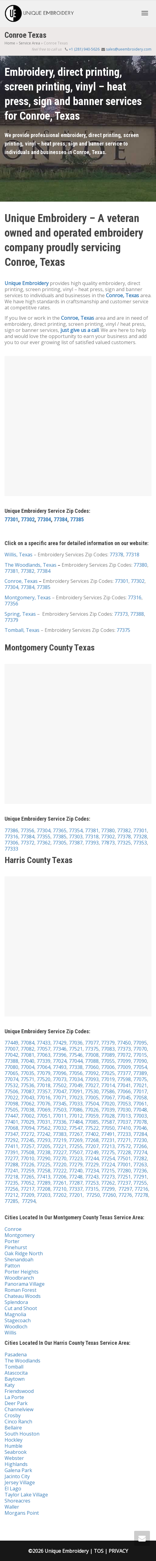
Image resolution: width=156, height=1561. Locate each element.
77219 (59, 1140)
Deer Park (16, 1403)
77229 (92, 1164)
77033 (76, 1103)
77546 (76, 1055)
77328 (140, 836)
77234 (92, 1170)
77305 (59, 842)
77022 (11, 1097)
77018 (43, 1085)
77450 (124, 1042)
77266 (140, 1146)
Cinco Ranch (18, 1421)
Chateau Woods (23, 1296)
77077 (92, 1042)
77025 (108, 1073)
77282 (140, 1158)
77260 (109, 1195)
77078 (140, 1122)
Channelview (19, 1409)
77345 (59, 1103)
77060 (92, 1067)
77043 (27, 1097)
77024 (59, 1061)
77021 (140, 1085)
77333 (11, 848)
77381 (11, 571)
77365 (59, 830)
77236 (140, 1170)
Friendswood (19, 1391)
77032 (59, 1128)
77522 (92, 1128)
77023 (76, 1097)
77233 (124, 1134)
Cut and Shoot (21, 1308)
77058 (140, 1097)
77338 (76, 1067)
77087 (27, 1091)
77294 (29, 1201)
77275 (108, 1152)
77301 (11, 519)
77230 (140, 1140)
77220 (59, 1164)
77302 (28, 519)
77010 (27, 1158)
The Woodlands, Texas (30, 565)
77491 (108, 1134)
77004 (27, 1067)
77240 (76, 1170)
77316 (134, 597)
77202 (59, 1195)
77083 (108, 1048)
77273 (108, 1176)
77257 (27, 1146)
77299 (108, 1189)
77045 (124, 1097)
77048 (140, 1109)
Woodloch (16, 1326)
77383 (59, 1134)
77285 (11, 1201)
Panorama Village (25, 1284)
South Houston (22, 1433)
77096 (59, 1073)
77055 (108, 1061)
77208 (43, 1189)
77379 (11, 620)
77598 (124, 1079)
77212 (11, 1195)
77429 (59, 1042)
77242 (43, 1134)
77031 (43, 1122)
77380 (140, 565)
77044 (76, 1061)
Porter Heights (22, 1271)
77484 (76, 1122)
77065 (11, 1073)
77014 (108, 1085)
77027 (92, 1085)
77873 (108, 842)
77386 (11, 830)
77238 (43, 1152)
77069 (43, 1109)
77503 (59, 1109)
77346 (59, 1048)
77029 (27, 1122)
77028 (108, 1115)
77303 (76, 836)
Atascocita (16, 1372)
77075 (140, 1079)
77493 (59, 1067)
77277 (11, 1158)
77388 (137, 614)
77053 (124, 1103)
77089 (108, 1055)
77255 (76, 1146)
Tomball (14, 1366)
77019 (108, 1079)
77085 (92, 1122)
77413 (43, 1176)
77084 (27, 1042)
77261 (59, 1182)
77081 (27, 1055)
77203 (43, 1195)
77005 (92, 1097)
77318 (132, 554)
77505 (11, 1109)
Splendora (16, 1302)
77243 (92, 1176)
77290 (43, 1158)
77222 (59, 1170)
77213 (108, 1146)
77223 (76, 1158)
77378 (116, 554)
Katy (10, 1385)
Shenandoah (19, 1259)
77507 (76, 1152)
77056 (76, 1073)
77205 (43, 1146)
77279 (76, 1164)
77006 (108, 1067)
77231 (108, 1140)
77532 (11, 1085)
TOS (98, 1551)
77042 (11, 1055)
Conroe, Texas (21, 581)
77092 (92, 1073)
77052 (27, 1182)
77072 (123, 1055)
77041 (124, 1085)
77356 (11, 603)
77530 (92, 1091)
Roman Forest (20, 1290)
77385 (77, 519)
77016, (44, 1097)
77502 (59, 1085)
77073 (59, 1079)
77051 (43, 1115)
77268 (92, 1140)
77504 (92, 1103)
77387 (76, 842)
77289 (43, 1182)
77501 (124, 1158)
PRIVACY (118, 1551)
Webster (14, 1458)
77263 (140, 1164)
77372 (27, 842)
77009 (123, 1067)
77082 (27, 1048)
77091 (76, 1091)
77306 (11, 842)
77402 (92, 1134)
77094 (27, 1128)
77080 (11, 1067)
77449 (11, 1042)
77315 (92, 1189)
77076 (43, 1103)
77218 (11, 1176)
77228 (124, 1152)
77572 (124, 1146)
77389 (140, 1073)
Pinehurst (16, 1247)
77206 (59, 1176)
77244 (92, 1158)
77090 (140, 1061)
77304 (44, 519)
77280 (124, 1170)
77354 (76, 830)
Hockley (13, 1439)
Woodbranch (19, 1277)
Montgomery (20, 1235)
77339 (43, 1061)
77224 (108, 1164)
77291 (140, 1176)
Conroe (13, 1229)
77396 (59, 1055)
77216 (141, 1189)
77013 (124, 1115)
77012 (76, 1115)
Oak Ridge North (24, 1253)
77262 (108, 1182)
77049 (76, 1085)
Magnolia (15, 1314)
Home (10, 43)
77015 (140, 1055)
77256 (11, 1189)
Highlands (16, 1464)
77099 (124, 1061)
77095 (140, 1042)
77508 (27, 1152)
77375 (123, 630)
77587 (108, 1122)
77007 (11, 1048)
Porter (12, 1241)
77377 (124, 1073)
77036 (76, 1042)
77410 (124, 1128)
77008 (92, 1055)
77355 (43, 836)
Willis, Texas (18, 554)
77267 (76, 1134)
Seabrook (16, 1452)
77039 (108, 1109)
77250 (93, 1195)
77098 (11, 1103)
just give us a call (79, 330)
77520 (43, 1079)
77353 (140, 842)
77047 (59, 1091)
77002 (27, 1115)
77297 (125, 1189)
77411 (11, 1146)
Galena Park (18, 1470)
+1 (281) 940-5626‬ (84, 49)
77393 (92, 842)
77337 (76, 1189)
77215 (108, 1170)
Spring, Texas (20, 614)
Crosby (13, 1415)
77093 (92, 1079)
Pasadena (16, 1354)
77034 (76, 1079)
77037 (124, 1122)
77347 (11, 1134)
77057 (43, 1048)
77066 (124, 1091)
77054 (139, 1067)
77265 (27, 1176)
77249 (92, 1152)
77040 (26, 1061)
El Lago (13, 1488)
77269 (76, 1140)
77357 (43, 1091)
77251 (124, 1176)
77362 (43, 842)
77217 (27, 1189)
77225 (43, 1164)
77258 (43, 1170)
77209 (27, 1195)
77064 (43, 1067)
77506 (11, 1091)
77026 (92, 1109)
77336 (59, 1122)
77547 (76, 1128)
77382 (27, 571)
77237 (124, 1182)
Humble (13, 1446)
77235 (11, 1182)
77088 (92, 1061)
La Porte (14, 1397)
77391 (11, 1152)
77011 (59, 1115)
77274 (140, 1152)
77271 (124, 1140)
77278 (141, 1195)
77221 (59, 1146)
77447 (11, 1115)
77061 (140, 1103)
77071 (59, 1097)
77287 (76, 1182)
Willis (10, 1332)
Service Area (29, 43)
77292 (11, 1140)
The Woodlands (22, 1360)
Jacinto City (17, 1476)
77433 (43, 1042)
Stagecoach (18, 1320)
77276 (125, 1195)
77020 (108, 1103)
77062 (27, 1103)
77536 (27, 1085)
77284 (140, 1134)
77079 (43, 1073)
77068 (11, 1128)
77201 (76, 1195)
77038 (27, 1109)
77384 (60, 519)
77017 (140, 1091)
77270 (59, 1158)
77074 (11, 1079)
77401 (11, 1122)
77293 (43, 1140)
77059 (92, 1115)
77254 (108, 1158)
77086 (76, 1109)
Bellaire (13, 1427)
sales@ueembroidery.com (128, 49)
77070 (139, 1048)
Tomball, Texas (23, 630)
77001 (124, 1164)
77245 (27, 1140)
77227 (59, 1152)
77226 (27, 1164)
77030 (124, 1109)
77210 (59, 1189)
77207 (92, 1146)
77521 (75, 1048)
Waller (12, 1506)
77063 (43, 1055)
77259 (27, 1170)
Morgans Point (22, 1513)
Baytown (15, 1379)
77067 (108, 1097)
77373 (121, 614)
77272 (27, 1134)
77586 (108, 1091)
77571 (27, 1079)
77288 (11, 1164)
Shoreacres (17, 1500)
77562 (43, 1128)
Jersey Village (20, 1482)
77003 (140, 1115)
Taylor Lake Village (26, 1494)
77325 (124, 842)
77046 (140, 1128)
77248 (76, 1176)
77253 (92, 1182)
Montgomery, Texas (28, 597)
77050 (108, 1128)
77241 (11, 1170)
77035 (27, 1073)
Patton (12, 1265)
